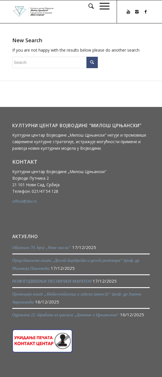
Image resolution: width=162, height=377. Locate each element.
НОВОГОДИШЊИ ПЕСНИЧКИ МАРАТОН (52, 281)
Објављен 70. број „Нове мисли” (41, 247)
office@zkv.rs (24, 201)
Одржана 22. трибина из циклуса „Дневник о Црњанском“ (65, 315)
